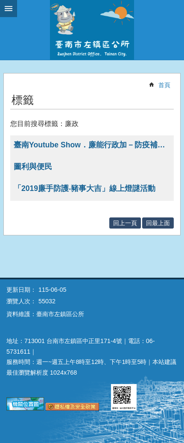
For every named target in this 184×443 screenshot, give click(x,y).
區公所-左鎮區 (92, 30)
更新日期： (21, 289)
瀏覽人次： (21, 301)
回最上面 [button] (158, 223)
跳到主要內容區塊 (4, 4)
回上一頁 (125, 223)
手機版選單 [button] (8, 8)
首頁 (164, 85)
